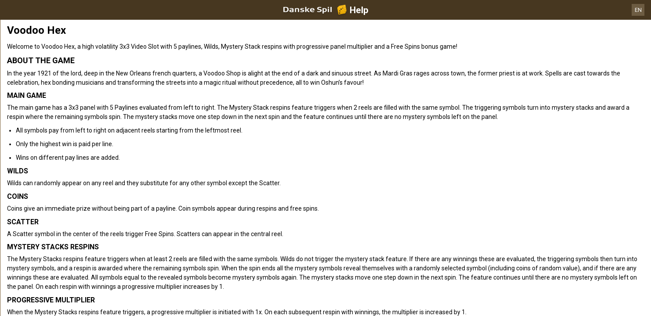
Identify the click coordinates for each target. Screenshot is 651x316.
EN (638, 10)
